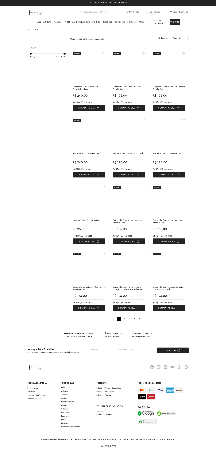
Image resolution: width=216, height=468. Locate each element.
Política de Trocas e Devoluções (108, 405)
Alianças (58, 22)
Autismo (47, 22)
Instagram (158, 383)
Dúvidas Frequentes (104, 431)
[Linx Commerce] (108, 463)
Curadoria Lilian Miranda (159, 22)
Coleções (107, 22)
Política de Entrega (103, 412)
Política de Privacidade (105, 408)
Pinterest (165, 383)
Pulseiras (132, 22)
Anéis (67, 22)
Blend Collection (81, 22)
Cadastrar (172, 367)
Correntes (119, 22)
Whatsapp (179, 383)
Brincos (96, 22)
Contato (99, 428)
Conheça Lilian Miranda (36, 412)
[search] (81, 12)
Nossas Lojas (32, 405)
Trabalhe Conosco (34, 415)
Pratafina (35, 11)
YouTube (172, 383)
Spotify (186, 383)
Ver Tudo (175, 22)
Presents (143, 22)
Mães (38, 22)
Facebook (151, 383)
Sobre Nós (31, 408)
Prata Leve (65, 433)
